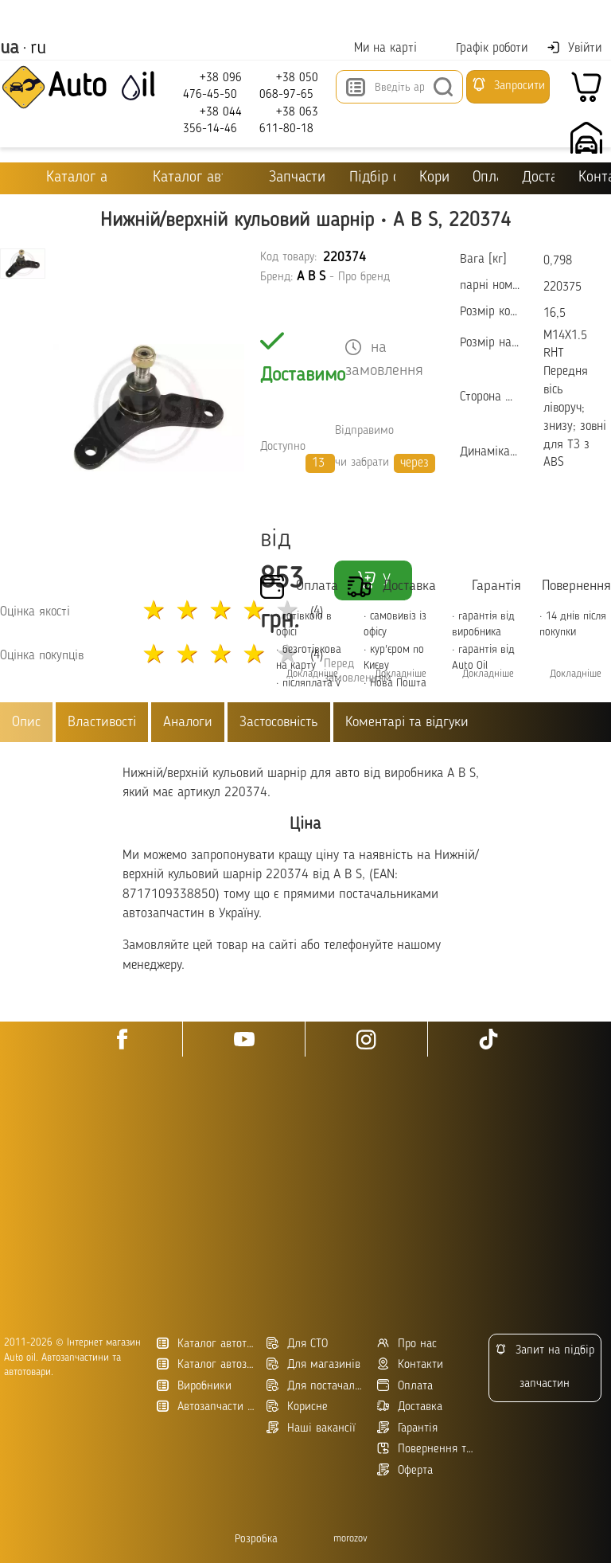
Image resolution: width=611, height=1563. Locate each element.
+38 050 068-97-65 (288, 85)
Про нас (407, 1343)
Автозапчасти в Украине (206, 1406)
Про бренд (364, 277)
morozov (350, 1539)
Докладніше (400, 674)
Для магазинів (313, 1364)
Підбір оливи (372, 178)
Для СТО (297, 1343)
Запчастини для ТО (286, 177)
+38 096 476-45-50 (212, 85)
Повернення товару (426, 1449)
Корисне (433, 178)
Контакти (410, 1364)
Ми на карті (375, 48)
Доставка (538, 178)
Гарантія (407, 1428)
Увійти (574, 48)
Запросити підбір (508, 90)
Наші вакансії (311, 1428)
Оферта (405, 1470)
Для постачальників (315, 1386)
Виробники (194, 1386)
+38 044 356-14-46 (212, 119)
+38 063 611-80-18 (288, 119)
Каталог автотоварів (206, 1343)
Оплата (486, 178)
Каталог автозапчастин (206, 1364)
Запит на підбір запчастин (544, 1366)
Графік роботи (481, 48)
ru (38, 48)
